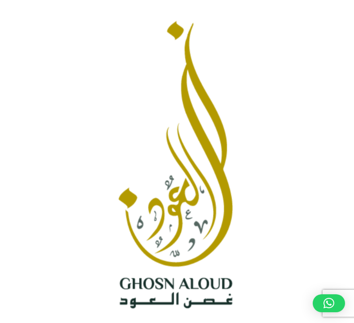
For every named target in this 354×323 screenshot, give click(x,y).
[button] (329, 303)
